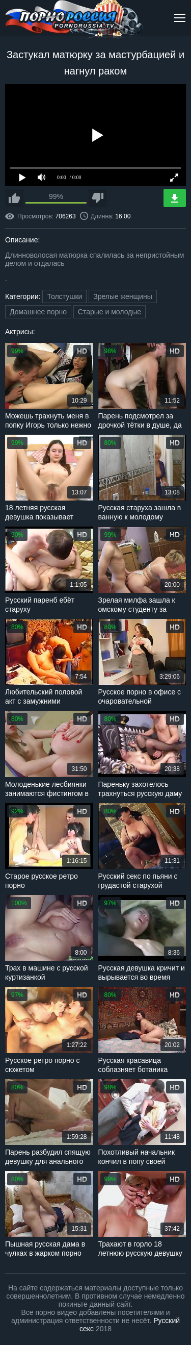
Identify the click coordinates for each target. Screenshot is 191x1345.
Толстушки (64, 296)
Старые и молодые (109, 312)
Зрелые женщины (122, 296)
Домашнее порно (38, 312)
